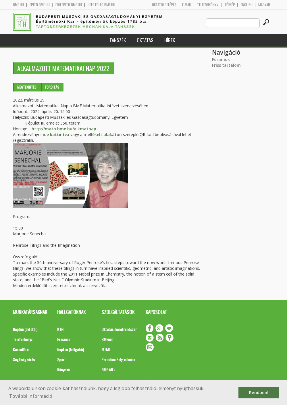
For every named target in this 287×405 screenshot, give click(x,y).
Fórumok (221, 59)
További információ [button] (30, 396)
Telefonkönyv (208, 5)
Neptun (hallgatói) (70, 349)
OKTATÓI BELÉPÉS (164, 5)
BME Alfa (108, 369)
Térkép (229, 5)
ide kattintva (56, 134)
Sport (61, 359)
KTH (60, 329)
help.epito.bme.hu (101, 5)
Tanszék (117, 40)
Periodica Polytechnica (118, 359)
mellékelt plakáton (103, 134)
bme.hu (18, 5)
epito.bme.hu (40, 5)
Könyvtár (63, 369)
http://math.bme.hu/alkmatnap (64, 128)
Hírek (169, 40)
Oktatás (145, 40)
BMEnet (107, 339)
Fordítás (52, 87)
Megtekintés (26, 87)
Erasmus (63, 339)
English (247, 5)
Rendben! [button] (258, 392)
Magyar (264, 5)
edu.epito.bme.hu (68, 5)
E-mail (186, 5)
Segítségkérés (24, 359)
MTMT (106, 349)
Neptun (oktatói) (25, 329)
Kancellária (21, 349)
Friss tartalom (226, 65)
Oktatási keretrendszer (119, 329)
